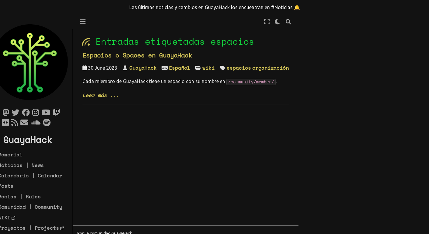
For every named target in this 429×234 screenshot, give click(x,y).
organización (284, 68)
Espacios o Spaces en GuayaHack (150, 55)
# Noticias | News (31, 165)
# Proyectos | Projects (38, 228)
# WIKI (14, 217)
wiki (222, 68)
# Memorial (20, 154)
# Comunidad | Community (40, 207)
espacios (252, 68)
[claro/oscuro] (291, 21)
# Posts (15, 186)
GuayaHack (156, 68)
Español (193, 68)
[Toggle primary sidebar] (96, 21)
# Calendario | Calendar (40, 175)
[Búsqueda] (302, 21)
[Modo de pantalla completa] (280, 21)
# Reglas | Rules (29, 196)
